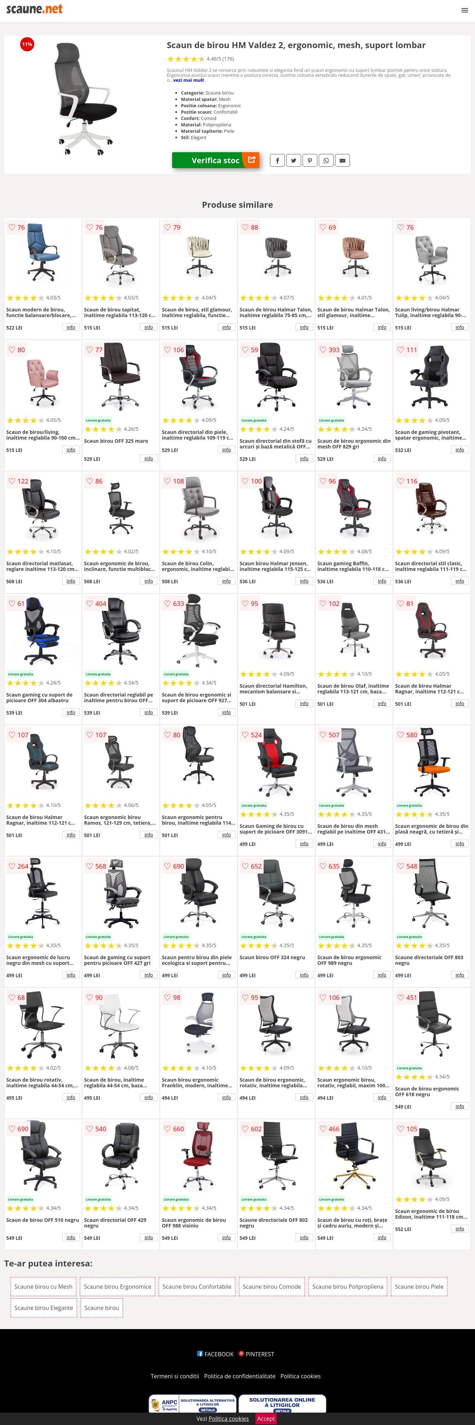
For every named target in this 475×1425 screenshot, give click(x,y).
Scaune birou (101, 1308)
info (71, 327)
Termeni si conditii (175, 1376)
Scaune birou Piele (419, 1286)
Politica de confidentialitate (240, 1376)
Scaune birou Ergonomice (117, 1286)
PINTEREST (256, 1354)
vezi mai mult (188, 80)
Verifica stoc (225, 160)
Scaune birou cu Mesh (43, 1286)
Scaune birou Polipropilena (347, 1286)
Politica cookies (301, 1376)
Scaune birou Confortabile (197, 1286)
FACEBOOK (215, 1354)
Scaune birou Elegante (43, 1308)
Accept (266, 1419)
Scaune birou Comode (272, 1286)
